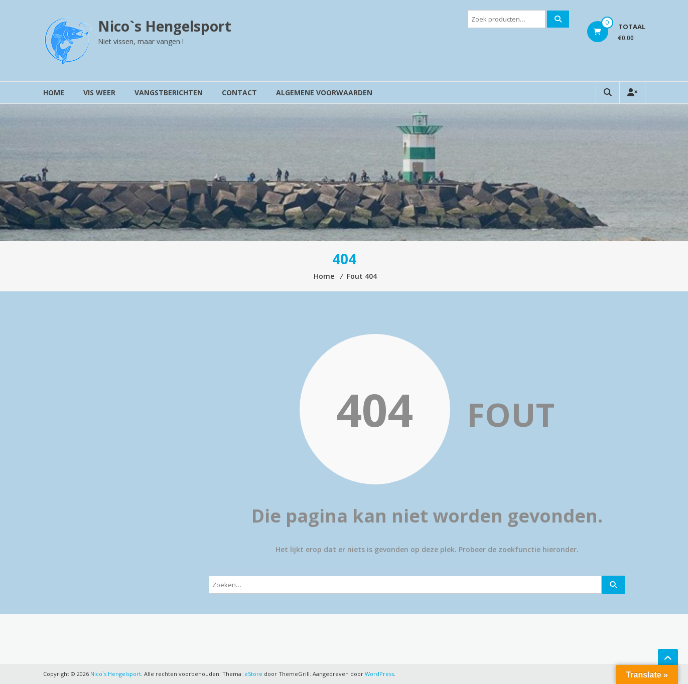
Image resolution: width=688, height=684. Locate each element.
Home (53, 92)
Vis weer (99, 92)
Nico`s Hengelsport (164, 26)
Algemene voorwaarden (324, 92)
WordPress (379, 673)
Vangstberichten (168, 92)
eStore (253, 673)
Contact (239, 92)
